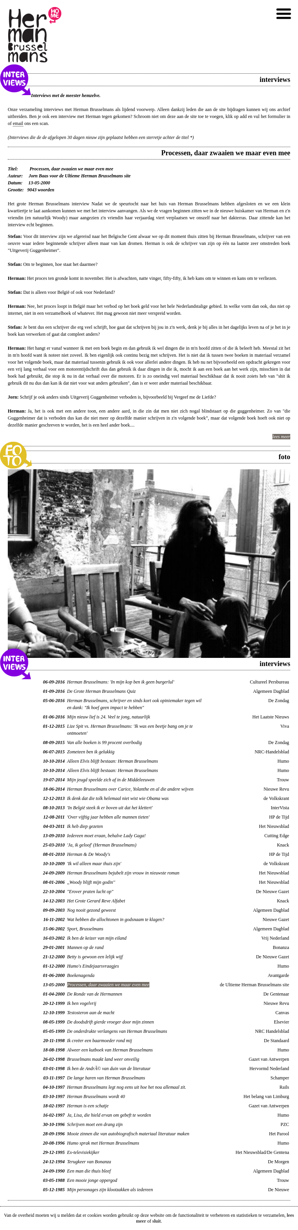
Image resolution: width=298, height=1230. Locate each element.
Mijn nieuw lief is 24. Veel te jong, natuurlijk (108, 717)
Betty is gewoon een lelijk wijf (95, 956)
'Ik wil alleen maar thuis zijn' (94, 863)
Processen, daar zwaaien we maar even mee (108, 984)
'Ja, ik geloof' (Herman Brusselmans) (102, 845)
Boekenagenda (81, 975)
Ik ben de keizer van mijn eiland (96, 938)
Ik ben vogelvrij (81, 1003)
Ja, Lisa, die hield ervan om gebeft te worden (109, 1115)
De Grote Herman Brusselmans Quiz (101, 691)
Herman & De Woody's (88, 854)
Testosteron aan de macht (90, 1012)
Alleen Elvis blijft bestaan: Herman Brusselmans (112, 761)
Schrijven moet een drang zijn (95, 1124)
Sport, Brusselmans (85, 929)
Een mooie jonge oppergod (92, 1180)
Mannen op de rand (85, 947)
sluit (156, 1221)
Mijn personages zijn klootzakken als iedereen (110, 1189)
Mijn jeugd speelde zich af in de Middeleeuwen (111, 779)
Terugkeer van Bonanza (89, 1161)
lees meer (281, 436)
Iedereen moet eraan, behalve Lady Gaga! (106, 835)
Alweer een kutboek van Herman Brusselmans (110, 1050)
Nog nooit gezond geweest (91, 910)
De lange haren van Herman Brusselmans (106, 1078)
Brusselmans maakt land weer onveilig (103, 1059)
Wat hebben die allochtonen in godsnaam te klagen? (116, 919)
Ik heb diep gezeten (85, 826)
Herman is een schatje (88, 1106)
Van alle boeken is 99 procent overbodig (104, 742)
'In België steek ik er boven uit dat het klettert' (110, 807)
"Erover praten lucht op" (90, 891)
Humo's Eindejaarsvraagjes (93, 966)
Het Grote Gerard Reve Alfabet (96, 901)
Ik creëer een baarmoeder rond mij (99, 1040)
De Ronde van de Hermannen (94, 994)
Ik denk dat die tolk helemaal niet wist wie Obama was (118, 798)
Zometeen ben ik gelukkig (90, 752)
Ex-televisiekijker (83, 1152)
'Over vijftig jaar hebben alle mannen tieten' (108, 817)
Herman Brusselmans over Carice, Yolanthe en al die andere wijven (130, 789)
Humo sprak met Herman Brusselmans (103, 1143)
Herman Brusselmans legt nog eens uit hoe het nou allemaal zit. (126, 1087)
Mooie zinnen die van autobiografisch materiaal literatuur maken (128, 1133)
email (18, 123)
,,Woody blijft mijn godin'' (91, 882)
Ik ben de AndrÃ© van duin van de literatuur (109, 1068)
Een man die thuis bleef (89, 1171)
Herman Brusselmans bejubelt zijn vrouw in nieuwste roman (123, 873)
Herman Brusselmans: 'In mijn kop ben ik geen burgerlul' (120, 682)
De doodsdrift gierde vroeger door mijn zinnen (110, 1022)
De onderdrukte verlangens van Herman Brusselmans (117, 1031)
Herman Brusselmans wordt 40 (96, 1096)
